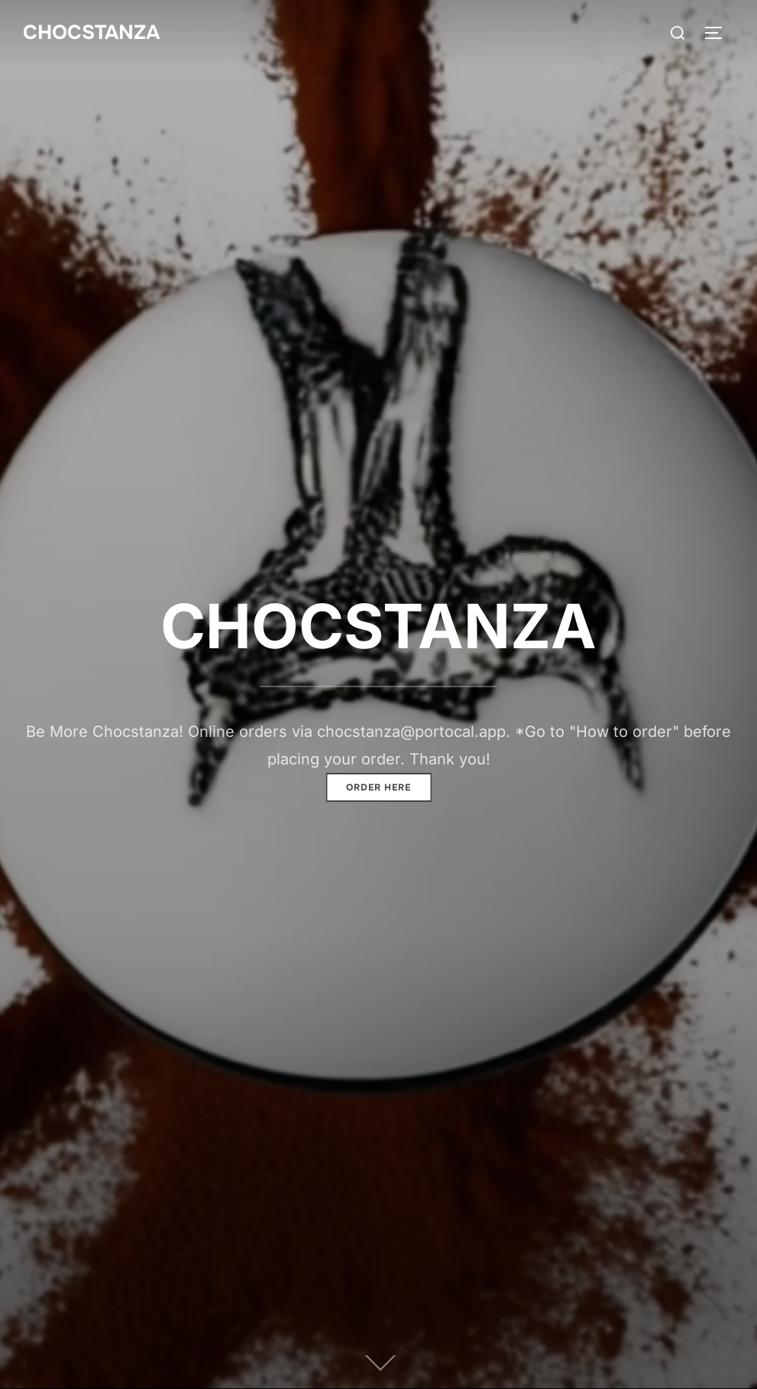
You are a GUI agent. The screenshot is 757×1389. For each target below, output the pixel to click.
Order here (378, 787)
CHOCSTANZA (91, 32)
